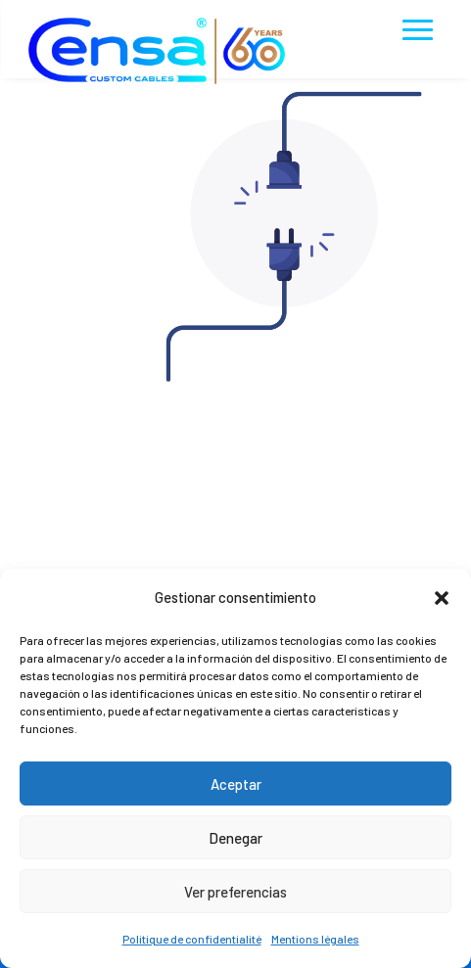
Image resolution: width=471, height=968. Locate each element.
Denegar (235, 838)
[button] (441, 598)
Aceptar (236, 784)
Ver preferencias (235, 891)
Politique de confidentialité (191, 938)
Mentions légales (315, 938)
